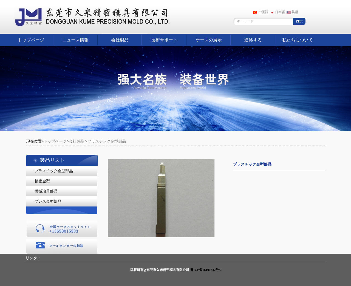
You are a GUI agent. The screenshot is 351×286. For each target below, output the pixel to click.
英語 (292, 12)
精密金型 (42, 181)
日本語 (277, 12)
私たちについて (297, 40)
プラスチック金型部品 (106, 141)
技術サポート (164, 40)
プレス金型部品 (48, 201)
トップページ (31, 40)
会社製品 (120, 40)
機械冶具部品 (46, 191)
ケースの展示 (209, 40)
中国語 (260, 12)
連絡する (253, 40)
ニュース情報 (75, 40)
